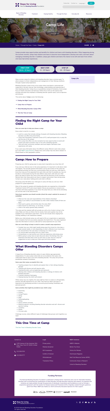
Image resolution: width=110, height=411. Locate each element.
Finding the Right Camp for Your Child (29, 100)
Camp (34, 45)
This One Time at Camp (25, 113)
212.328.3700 (21, 351)
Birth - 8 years (25, 69)
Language (82, 3)
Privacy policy (47, 343)
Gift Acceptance (47, 350)
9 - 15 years (45, 69)
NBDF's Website (74, 343)
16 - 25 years (65, 69)
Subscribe (66, 3)
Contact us (74, 3)
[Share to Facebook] (91, 45)
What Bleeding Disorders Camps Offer (29, 109)
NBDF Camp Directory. (28, 150)
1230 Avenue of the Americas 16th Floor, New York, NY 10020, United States (27, 345)
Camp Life (75, 78)
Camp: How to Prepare (25, 104)
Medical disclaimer (48, 347)
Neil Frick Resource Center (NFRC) (80, 357)
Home (17, 45)
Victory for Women (75, 350)
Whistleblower (47, 357)
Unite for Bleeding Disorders (78, 364)
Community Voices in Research (79, 361)
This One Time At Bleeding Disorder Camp (28, 327)
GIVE (91, 3)
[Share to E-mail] (93, 45)
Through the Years (26, 45)
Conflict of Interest (48, 354)
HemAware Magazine (76, 354)
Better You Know (75, 347)
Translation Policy (48, 361)
